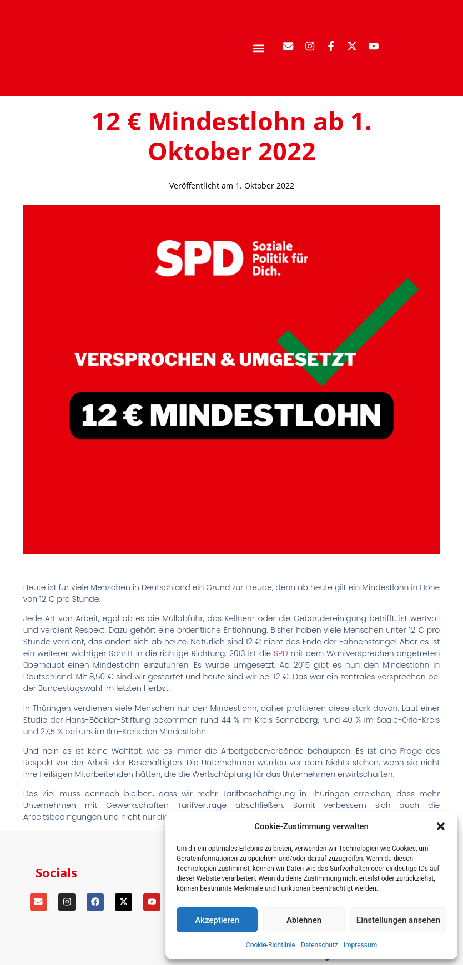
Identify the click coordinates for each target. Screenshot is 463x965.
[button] (440, 826)
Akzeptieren (217, 920)
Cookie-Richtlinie (270, 945)
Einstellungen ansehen (398, 920)
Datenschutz (319, 945)
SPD (281, 653)
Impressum (360, 945)
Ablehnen (303, 920)
